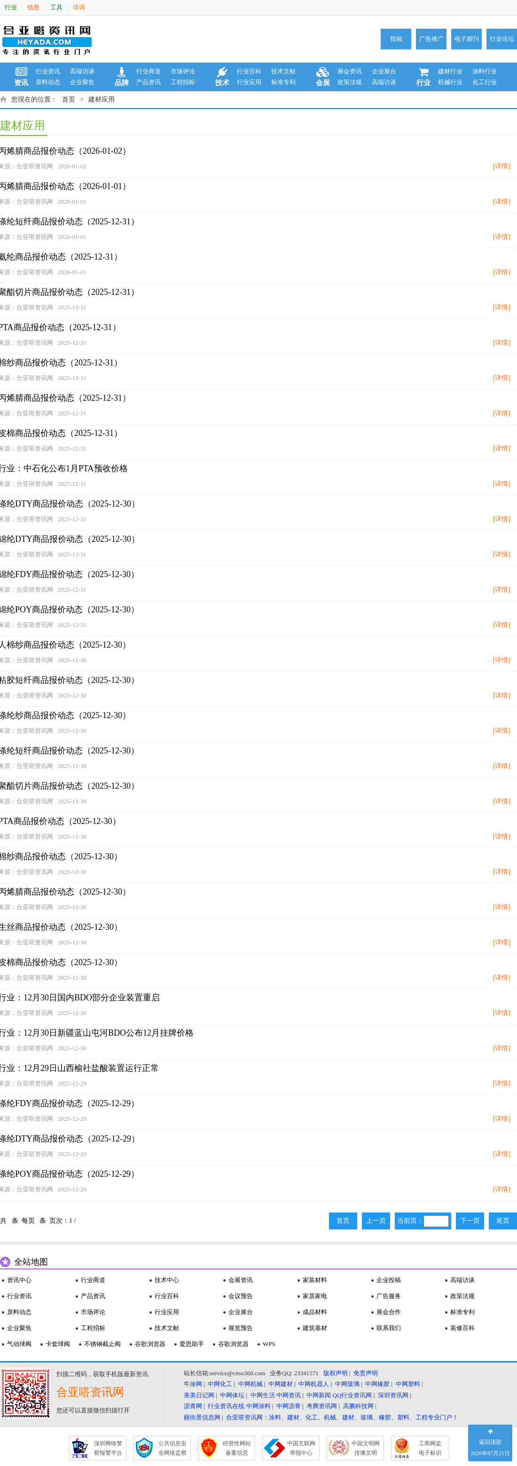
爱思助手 (192, 1343)
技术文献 (283, 71)
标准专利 (283, 82)
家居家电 (315, 1296)
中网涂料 (258, 1406)
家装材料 (315, 1280)
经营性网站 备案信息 (237, 1448)
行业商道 (148, 71)
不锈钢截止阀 (102, 1343)
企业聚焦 (82, 82)
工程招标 (183, 82)
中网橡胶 (377, 1383)
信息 (33, 7)
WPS (269, 1343)
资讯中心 (19, 1280)
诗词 (79, 7)
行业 (11, 7)
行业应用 (249, 82)
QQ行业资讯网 (352, 1395)
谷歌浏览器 (150, 1343)
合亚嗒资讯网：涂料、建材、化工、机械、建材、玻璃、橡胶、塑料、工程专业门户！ (342, 1417)
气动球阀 (19, 1343)
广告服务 (388, 1296)
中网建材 (280, 1383)
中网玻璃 (347, 1383)
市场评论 (183, 71)
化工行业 (484, 82)
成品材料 (315, 1311)
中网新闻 (318, 1395)
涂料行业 (484, 71)
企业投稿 (388, 1280)
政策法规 (349, 82)
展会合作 (388, 1311)
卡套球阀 (58, 1343)
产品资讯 (148, 82)
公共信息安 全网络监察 (172, 1448)
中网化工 (220, 1383)
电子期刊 (466, 38)
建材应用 (101, 99)
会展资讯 (240, 1280)
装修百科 (462, 1327)
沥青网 (193, 1406)
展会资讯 (349, 71)
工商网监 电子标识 (430, 1448)
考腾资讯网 (321, 1406)
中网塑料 (408, 1383)
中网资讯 (288, 1395)
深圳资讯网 (393, 1395)
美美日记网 (199, 1395)
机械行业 (450, 82)
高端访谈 (82, 71)
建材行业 (450, 71)
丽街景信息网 (202, 1417)
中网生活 (263, 1395)
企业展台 (384, 71)
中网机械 (250, 1383)
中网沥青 (288, 1406)
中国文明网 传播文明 (366, 1448)
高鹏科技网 (358, 1406)
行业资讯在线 (226, 1406)
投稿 (396, 38)
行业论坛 (502, 38)
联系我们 (388, 1327)
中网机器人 (313, 1383)
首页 (68, 99)
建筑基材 (315, 1327)
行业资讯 (48, 71)
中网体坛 (232, 1395)
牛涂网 (193, 1383)
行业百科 (249, 71)
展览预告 (240, 1327)
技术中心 (167, 1280)
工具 (56, 7)
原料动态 (48, 82)
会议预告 (240, 1296)
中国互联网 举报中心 (301, 1448)
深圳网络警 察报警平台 (108, 1448)
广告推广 (431, 38)
